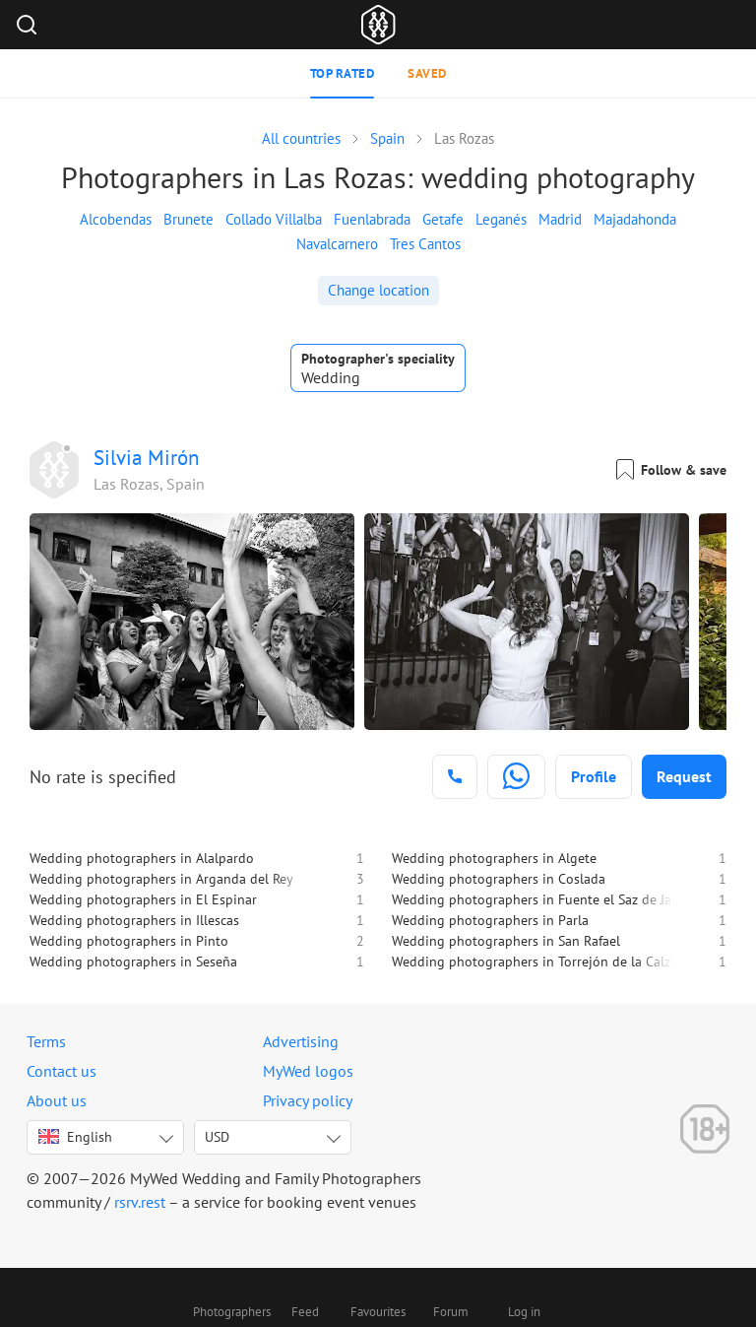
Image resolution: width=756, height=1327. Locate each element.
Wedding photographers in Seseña (133, 961)
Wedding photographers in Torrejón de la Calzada (542, 961)
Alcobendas (116, 219)
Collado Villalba (273, 219)
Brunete (188, 219)
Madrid (560, 219)
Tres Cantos (425, 243)
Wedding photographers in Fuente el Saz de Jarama (546, 899)
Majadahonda (635, 219)
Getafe (443, 219)
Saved (427, 73)
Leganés (501, 219)
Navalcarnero (337, 243)
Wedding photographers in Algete (494, 858)
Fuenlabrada (372, 219)
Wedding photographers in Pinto (129, 941)
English (75, 1137)
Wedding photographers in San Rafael (506, 941)
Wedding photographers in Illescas (134, 920)
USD (217, 1137)
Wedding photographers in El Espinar (143, 899)
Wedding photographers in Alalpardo (142, 858)
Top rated (342, 73)
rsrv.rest (139, 1202)
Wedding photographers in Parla (490, 920)
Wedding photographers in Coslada (498, 879)
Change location (378, 290)
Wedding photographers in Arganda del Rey (161, 879)
